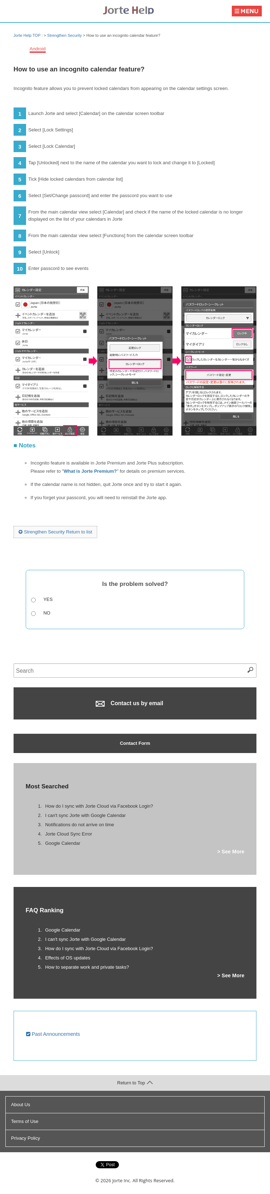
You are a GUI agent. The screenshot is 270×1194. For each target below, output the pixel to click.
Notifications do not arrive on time (79, 824)
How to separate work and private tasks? (87, 967)
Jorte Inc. (121, 1180)
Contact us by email (129, 703)
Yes (47, 599)
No (46, 613)
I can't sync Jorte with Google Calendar (85, 815)
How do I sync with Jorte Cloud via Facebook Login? (99, 806)
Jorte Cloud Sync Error (68, 834)
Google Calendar (62, 843)
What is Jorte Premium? (90, 471)
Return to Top (135, 1082)
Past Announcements (53, 1034)
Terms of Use (25, 1121)
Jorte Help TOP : (29, 35)
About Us (20, 1104)
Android (38, 48)
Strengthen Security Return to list (55, 532)
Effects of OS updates (67, 957)
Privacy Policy (25, 1138)
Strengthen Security (64, 35)
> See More (230, 851)
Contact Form (135, 743)
